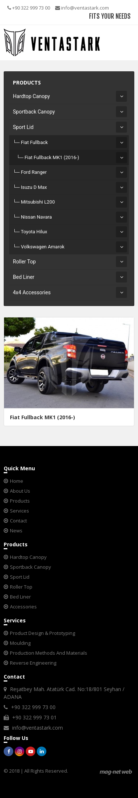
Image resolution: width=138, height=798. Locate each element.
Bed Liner (23, 277)
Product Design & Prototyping (42, 633)
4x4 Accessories (32, 292)
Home (16, 481)
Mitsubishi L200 (38, 202)
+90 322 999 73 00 (28, 7)
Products (20, 500)
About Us (20, 491)
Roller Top (24, 262)
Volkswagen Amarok (43, 246)
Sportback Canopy (34, 112)
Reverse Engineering (33, 662)
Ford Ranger (34, 172)
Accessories (23, 606)
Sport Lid (23, 127)
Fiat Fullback (34, 142)
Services (19, 510)
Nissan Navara (36, 217)
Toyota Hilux (34, 231)
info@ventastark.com (82, 7)
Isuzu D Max (34, 187)
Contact (18, 520)
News (16, 530)
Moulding (20, 643)
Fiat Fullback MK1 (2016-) (52, 157)
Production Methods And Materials (48, 653)
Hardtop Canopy (31, 96)
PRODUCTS (27, 82)
